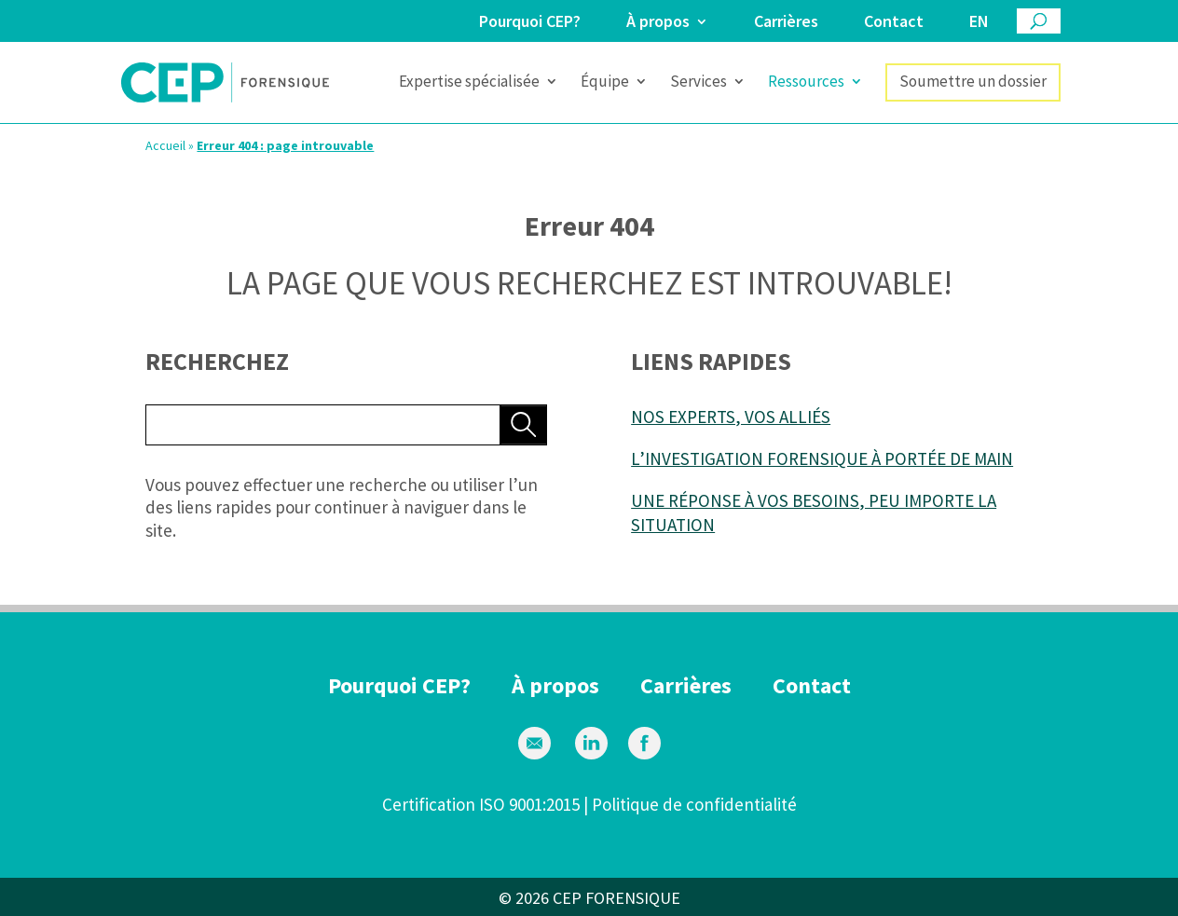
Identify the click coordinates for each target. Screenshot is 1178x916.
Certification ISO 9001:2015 (481, 804)
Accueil (165, 145)
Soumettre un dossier (973, 81)
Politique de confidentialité (694, 804)
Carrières (786, 22)
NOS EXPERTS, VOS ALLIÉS (730, 416)
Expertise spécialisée (469, 83)
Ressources (806, 83)
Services (698, 83)
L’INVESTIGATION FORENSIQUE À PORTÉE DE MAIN (822, 458)
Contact (894, 22)
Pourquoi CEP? (530, 22)
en (979, 22)
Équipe (605, 83)
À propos (658, 22)
